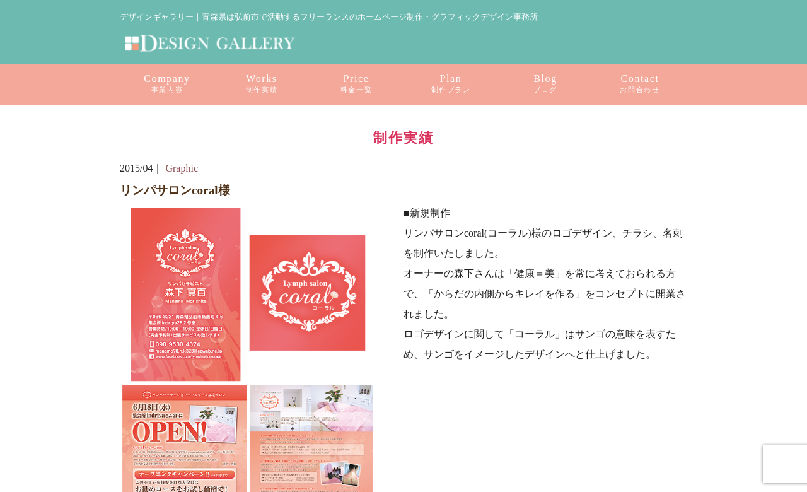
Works (261, 83)
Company (167, 83)
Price (356, 83)
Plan (451, 83)
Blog (545, 83)
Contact (639, 83)
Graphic (181, 168)
